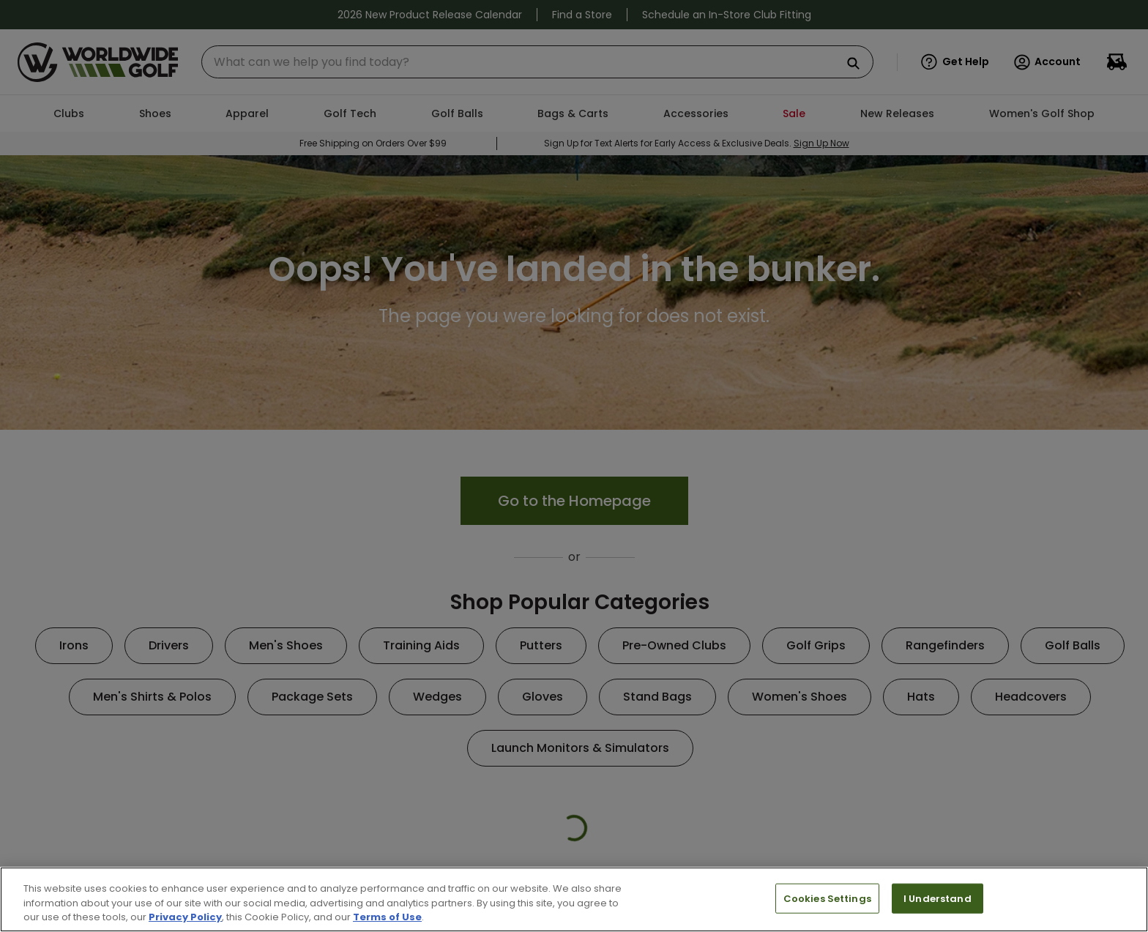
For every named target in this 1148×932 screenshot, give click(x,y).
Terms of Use (387, 917)
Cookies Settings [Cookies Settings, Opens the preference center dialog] (827, 898)
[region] (574, 899)
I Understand (937, 898)
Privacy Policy (185, 917)
